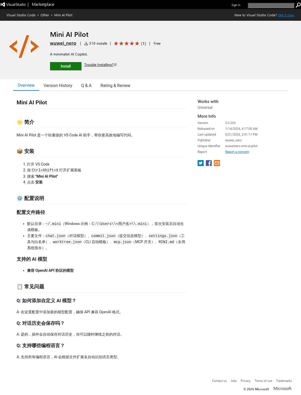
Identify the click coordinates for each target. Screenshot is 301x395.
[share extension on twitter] (201, 164)
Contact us (219, 380)
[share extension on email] (216, 164)
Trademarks (284, 380)
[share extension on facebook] (209, 164)
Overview (26, 85)
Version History (58, 85)
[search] (271, 5)
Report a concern (237, 152)
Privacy (246, 380)
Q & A (86, 85)
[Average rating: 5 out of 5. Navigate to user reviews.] (129, 43)
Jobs (234, 380)
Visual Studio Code (21, 15)
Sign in (236, 5)
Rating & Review (116, 85)
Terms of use (263, 380)
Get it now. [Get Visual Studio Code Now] (286, 15)
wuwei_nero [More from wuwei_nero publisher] (63, 43)
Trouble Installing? (100, 64)
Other (45, 15)
